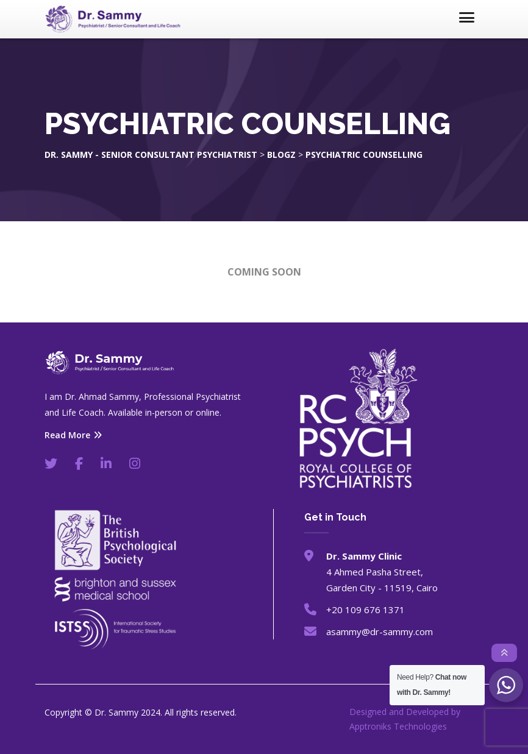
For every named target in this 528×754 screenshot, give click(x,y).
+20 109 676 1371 (365, 609)
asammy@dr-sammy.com (379, 631)
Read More (73, 435)
